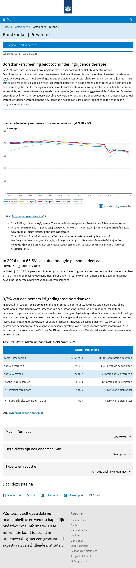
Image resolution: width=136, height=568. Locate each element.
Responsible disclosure (84, 551)
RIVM (92, 70)
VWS (5, 78)
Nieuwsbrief (85, 530)
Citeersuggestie (79, 545)
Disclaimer (77, 540)
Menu (11, 20)
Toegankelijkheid (81, 556)
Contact (75, 525)
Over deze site (79, 520)
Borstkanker (21, 27)
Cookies (75, 535)
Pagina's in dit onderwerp (22, 45)
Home (6, 27)
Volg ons (86, 561)
